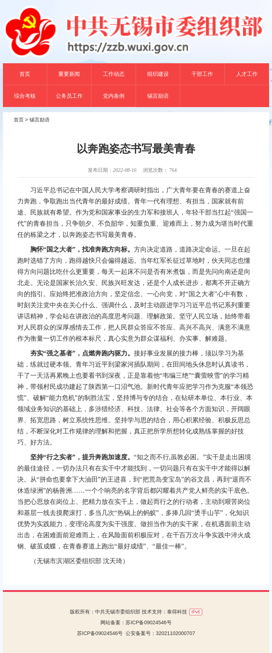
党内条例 (113, 96)
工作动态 (113, 74)
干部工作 (202, 74)
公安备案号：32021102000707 (160, 633)
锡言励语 (158, 96)
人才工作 (247, 74)
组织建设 (158, 74)
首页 (24, 74)
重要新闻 (69, 74)
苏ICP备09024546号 (149, 622)
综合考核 (25, 96)
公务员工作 (69, 96)
